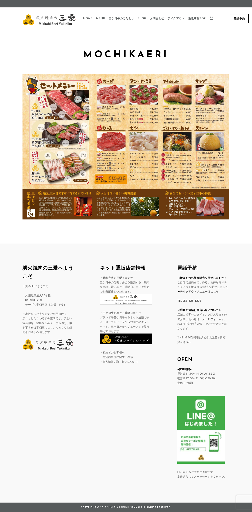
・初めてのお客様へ (112, 352)
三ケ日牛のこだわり (121, 18)
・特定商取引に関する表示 (116, 357)
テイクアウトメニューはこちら (199, 291)
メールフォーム (211, 319)
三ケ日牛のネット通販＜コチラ (122, 313)
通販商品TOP (197, 18)
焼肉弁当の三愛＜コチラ (118, 278)
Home (87, 18)
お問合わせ (157, 18)
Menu (100, 18)
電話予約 (239, 19)
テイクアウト (176, 18)
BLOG (142, 18)
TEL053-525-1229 (189, 301)
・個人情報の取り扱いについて (119, 362)
